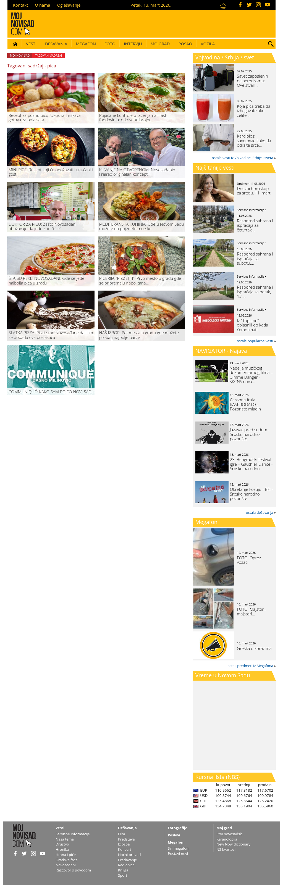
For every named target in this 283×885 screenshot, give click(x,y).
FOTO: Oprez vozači (249, 560)
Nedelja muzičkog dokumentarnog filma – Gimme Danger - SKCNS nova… (251, 374)
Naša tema (65, 839)
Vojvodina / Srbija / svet (224, 57)
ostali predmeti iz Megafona (250, 665)
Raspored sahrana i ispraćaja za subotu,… (255, 258)
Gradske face (66, 859)
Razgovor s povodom (73, 870)
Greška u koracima (254, 648)
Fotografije (177, 827)
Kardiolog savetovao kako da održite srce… (254, 140)
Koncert (124, 849)
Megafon (86, 43)
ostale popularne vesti (255, 340)
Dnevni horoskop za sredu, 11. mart (253, 191)
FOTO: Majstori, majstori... (251, 611)
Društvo (62, 844)
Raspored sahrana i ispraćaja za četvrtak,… (255, 225)
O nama (42, 5)
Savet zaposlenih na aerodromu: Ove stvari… (252, 80)
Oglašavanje (69, 5)
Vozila (208, 43)
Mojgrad (160, 43)
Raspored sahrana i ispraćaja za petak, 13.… (255, 291)
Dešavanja (56, 43)
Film (121, 833)
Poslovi (174, 835)
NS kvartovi (225, 849)
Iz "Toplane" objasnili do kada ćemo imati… (252, 325)
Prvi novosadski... (230, 833)
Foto (109, 43)
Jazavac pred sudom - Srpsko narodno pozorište (250, 434)
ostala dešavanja (259, 512)
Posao (185, 43)
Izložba (124, 844)
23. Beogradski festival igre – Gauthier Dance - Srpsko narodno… (251, 464)
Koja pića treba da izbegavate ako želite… (253, 110)
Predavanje (127, 859)
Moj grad (224, 827)
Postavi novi (178, 853)
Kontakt (20, 5)
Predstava (126, 839)
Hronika (62, 849)
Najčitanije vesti (215, 167)
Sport (122, 875)
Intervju (133, 43)
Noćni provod (129, 854)
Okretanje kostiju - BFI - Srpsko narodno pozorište (251, 493)
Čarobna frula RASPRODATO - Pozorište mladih (245, 404)
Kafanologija (226, 839)
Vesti (31, 43)
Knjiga (123, 870)
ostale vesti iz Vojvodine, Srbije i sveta (242, 157)
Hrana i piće (66, 854)
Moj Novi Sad (20, 55)
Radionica (126, 864)
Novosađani (65, 864)
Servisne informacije (73, 833)
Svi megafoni (178, 848)
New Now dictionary (233, 844)
